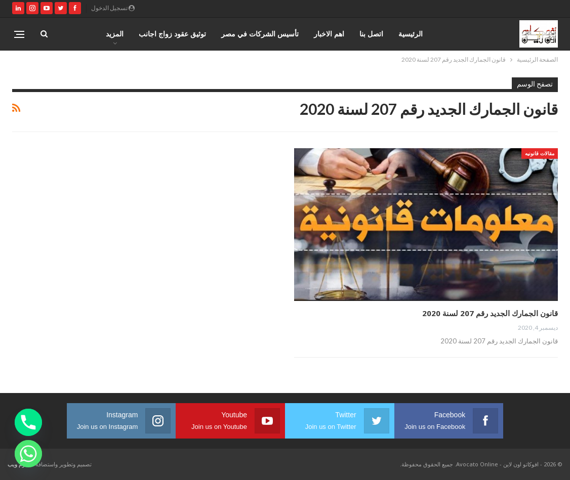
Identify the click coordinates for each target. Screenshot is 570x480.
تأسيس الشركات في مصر (260, 33)
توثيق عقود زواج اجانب (172, 33)
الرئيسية (410, 33)
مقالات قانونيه (539, 153)
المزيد (115, 33)
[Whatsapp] (28, 453)
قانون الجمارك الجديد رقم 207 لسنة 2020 (490, 313)
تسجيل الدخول (113, 8)
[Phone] (28, 422)
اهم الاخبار (329, 33)
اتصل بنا (371, 33)
